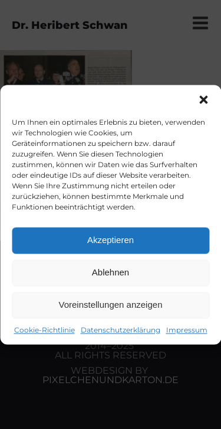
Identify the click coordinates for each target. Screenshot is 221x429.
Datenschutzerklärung (120, 329)
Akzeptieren (110, 240)
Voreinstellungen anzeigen (111, 305)
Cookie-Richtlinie (44, 329)
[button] (203, 99)
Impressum (186, 329)
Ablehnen (110, 272)
